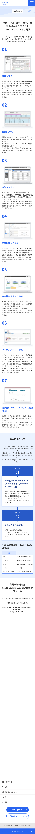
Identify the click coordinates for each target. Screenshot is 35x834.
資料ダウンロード (17, 816)
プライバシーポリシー (21, 825)
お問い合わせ (17, 809)
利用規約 (7, 825)
